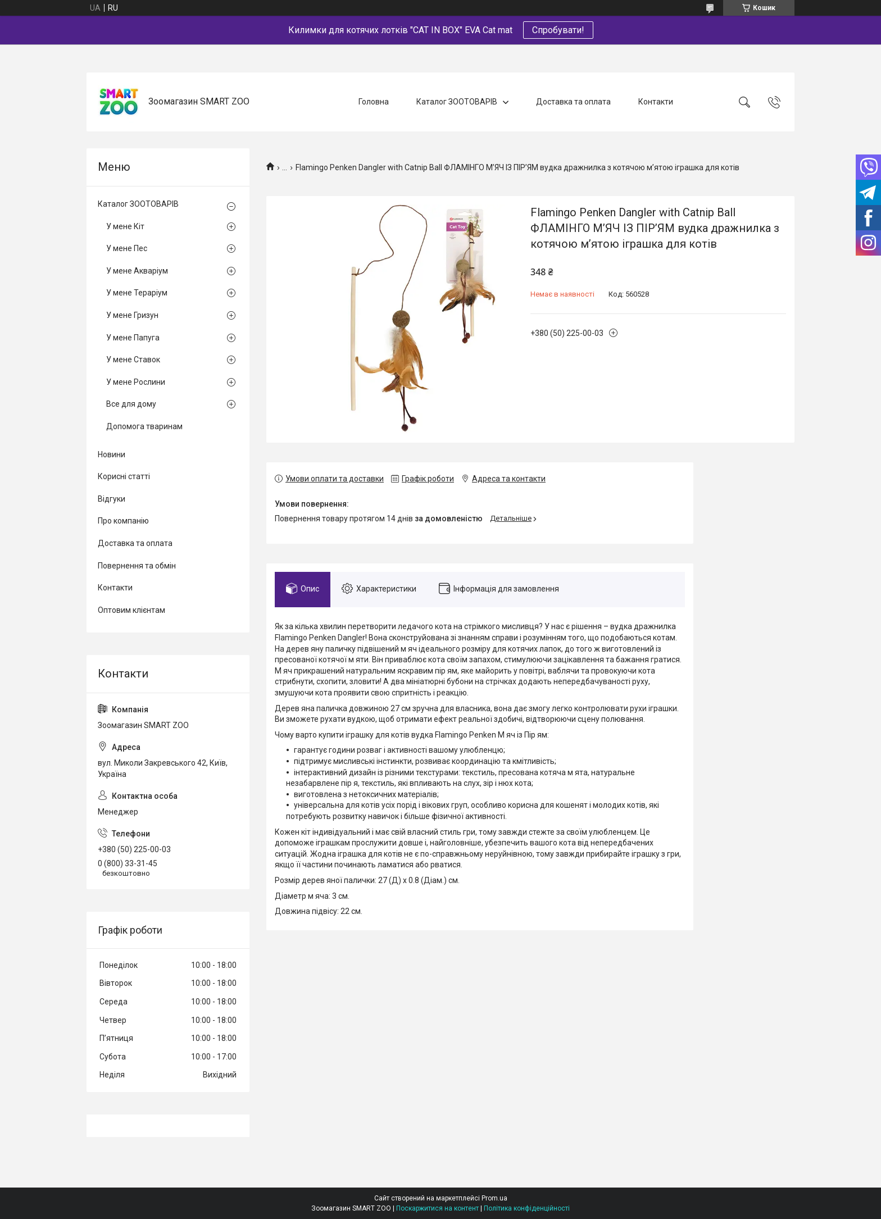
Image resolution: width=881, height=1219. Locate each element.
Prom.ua (494, 1198)
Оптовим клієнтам (131, 610)
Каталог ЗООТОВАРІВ (456, 101)
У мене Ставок (133, 359)
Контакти (655, 101)
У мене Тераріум (136, 292)
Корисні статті (124, 476)
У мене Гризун (132, 315)
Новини (111, 454)
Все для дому (131, 403)
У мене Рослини (135, 381)
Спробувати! (558, 30)
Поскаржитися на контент (437, 1208)
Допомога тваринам (144, 426)
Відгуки (111, 498)
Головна (373, 101)
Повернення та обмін (137, 565)
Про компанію (123, 520)
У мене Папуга (133, 337)
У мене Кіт (125, 226)
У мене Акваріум (137, 270)
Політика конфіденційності (527, 1208)
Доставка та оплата (573, 101)
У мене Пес (126, 248)
